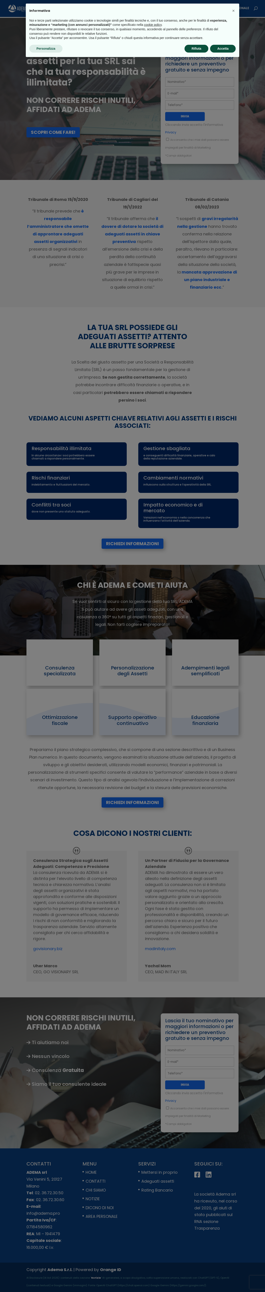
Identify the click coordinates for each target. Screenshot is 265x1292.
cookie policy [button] (153, 25)
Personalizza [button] (45, 48)
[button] (233, 10)
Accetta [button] (223, 48)
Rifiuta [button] (196, 48)
